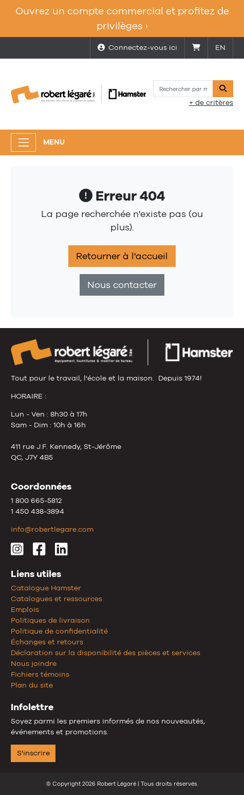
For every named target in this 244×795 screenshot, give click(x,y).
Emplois (25, 609)
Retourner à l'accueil (122, 256)
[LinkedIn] (61, 552)
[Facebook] (39, 552)
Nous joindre (34, 663)
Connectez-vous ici (137, 47)
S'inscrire (33, 753)
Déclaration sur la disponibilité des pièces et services (105, 652)
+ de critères (211, 102)
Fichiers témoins (40, 674)
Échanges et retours (47, 642)
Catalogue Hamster (46, 588)
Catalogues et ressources (56, 598)
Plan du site (32, 685)
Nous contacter (122, 285)
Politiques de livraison (50, 620)
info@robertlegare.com (52, 529)
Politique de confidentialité (59, 631)
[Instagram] (17, 552)
